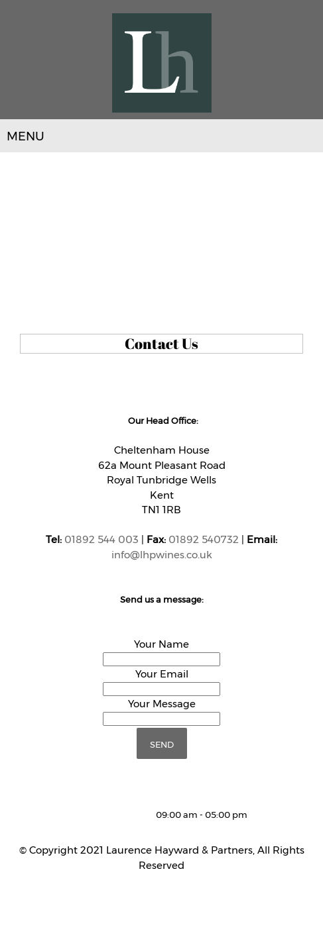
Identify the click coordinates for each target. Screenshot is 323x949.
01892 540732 (203, 539)
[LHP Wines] (162, 63)
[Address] (126, 815)
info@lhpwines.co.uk (161, 554)
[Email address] (106, 815)
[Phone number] (86, 815)
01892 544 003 (101, 539)
